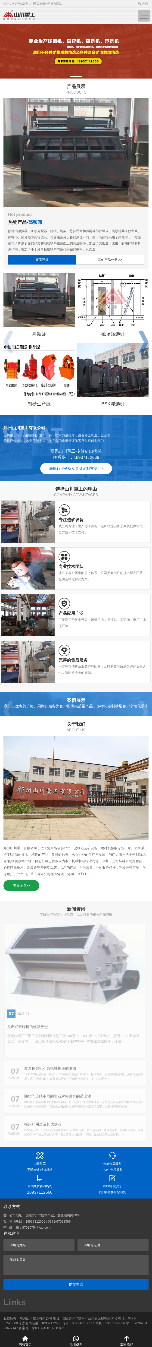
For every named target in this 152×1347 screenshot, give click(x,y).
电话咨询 (75, 1341)
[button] (76, 76)
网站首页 (25, 1341)
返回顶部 (126, 1341)
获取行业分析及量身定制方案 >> (76, 468)
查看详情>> (21, 885)
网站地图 (143, 3)
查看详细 (42, 260)
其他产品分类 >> (110, 260)
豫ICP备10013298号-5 (48, 1328)
